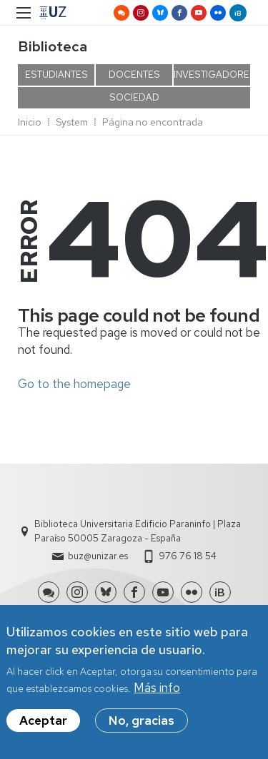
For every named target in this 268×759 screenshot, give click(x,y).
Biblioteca (52, 46)
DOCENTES (134, 74)
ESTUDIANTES (56, 74)
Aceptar (43, 729)
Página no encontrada (152, 122)
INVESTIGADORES (212, 74)
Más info (157, 696)
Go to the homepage (74, 384)
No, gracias (141, 729)
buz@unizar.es (98, 556)
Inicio (29, 122)
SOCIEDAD (134, 97)
